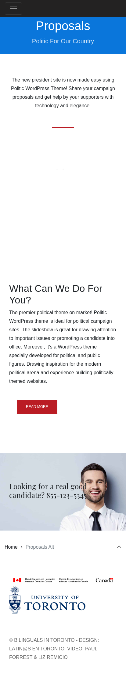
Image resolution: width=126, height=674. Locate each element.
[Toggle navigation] (13, 8)
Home (11, 547)
